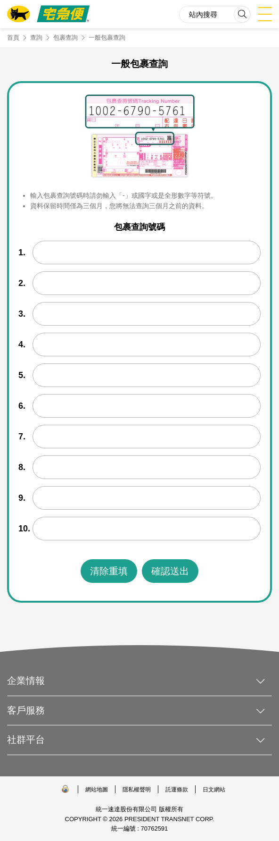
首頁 (13, 37)
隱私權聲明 (137, 789)
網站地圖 (96, 789)
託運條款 (176, 789)
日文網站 (214, 789)
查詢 (36, 37)
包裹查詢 (65, 37)
